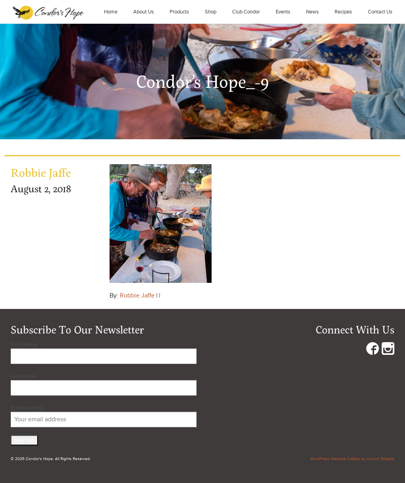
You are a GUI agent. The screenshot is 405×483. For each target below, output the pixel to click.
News (312, 12)
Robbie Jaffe (137, 295)
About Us (143, 12)
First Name (24, 344)
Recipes (343, 12)
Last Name (23, 376)
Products (179, 12)
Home (110, 12)
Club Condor (246, 12)
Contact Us (380, 12)
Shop (210, 12)
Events (283, 12)
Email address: (104, 415)
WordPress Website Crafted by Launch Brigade (352, 458)
